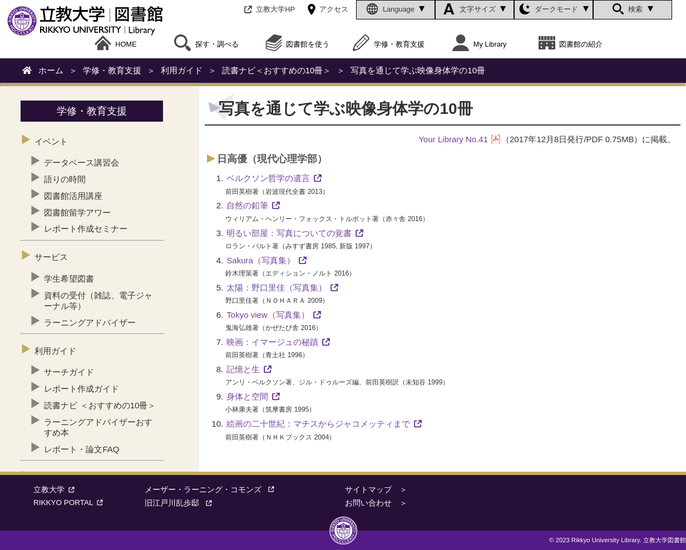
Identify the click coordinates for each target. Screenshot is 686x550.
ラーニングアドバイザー (90, 322)
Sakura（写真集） (260, 260)
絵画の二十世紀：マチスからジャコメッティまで (318, 423)
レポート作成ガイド (81, 388)
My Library (479, 44)
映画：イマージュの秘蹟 (272, 342)
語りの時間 (65, 179)
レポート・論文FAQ (81, 449)
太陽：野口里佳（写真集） (276, 287)
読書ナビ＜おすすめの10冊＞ (277, 70)
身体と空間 (247, 396)
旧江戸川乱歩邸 (181, 503)
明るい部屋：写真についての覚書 (289, 233)
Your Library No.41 (453, 139)
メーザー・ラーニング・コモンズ (212, 490)
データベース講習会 (81, 162)
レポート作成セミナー (85, 228)
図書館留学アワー (77, 212)
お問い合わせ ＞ (376, 503)
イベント (51, 141)
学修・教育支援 (389, 44)
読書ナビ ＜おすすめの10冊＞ (100, 405)
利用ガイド (182, 70)
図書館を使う (297, 44)
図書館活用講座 (73, 196)
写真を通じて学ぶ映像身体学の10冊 (418, 70)
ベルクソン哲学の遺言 (268, 178)
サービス (51, 257)
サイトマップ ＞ (376, 490)
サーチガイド (69, 372)
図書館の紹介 (571, 44)
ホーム (50, 70)
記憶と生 (243, 369)
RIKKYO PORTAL (70, 502)
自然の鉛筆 (247, 205)
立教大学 (55, 490)
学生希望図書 (69, 278)
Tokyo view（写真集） (267, 314)
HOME (116, 44)
